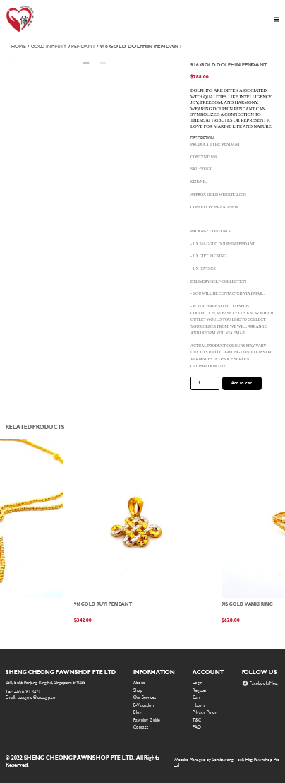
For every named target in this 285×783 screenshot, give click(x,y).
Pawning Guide (146, 720)
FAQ (197, 727)
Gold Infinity (49, 46)
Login (197, 682)
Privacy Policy (205, 712)
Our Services (144, 697)
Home (18, 46)
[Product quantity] (204, 383)
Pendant (83, 46)
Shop (137, 690)
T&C (197, 720)
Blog (137, 712)
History (199, 705)
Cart (196, 697)
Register (199, 690)
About (139, 682)
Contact (140, 727)
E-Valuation (143, 705)
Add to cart (241, 383)
